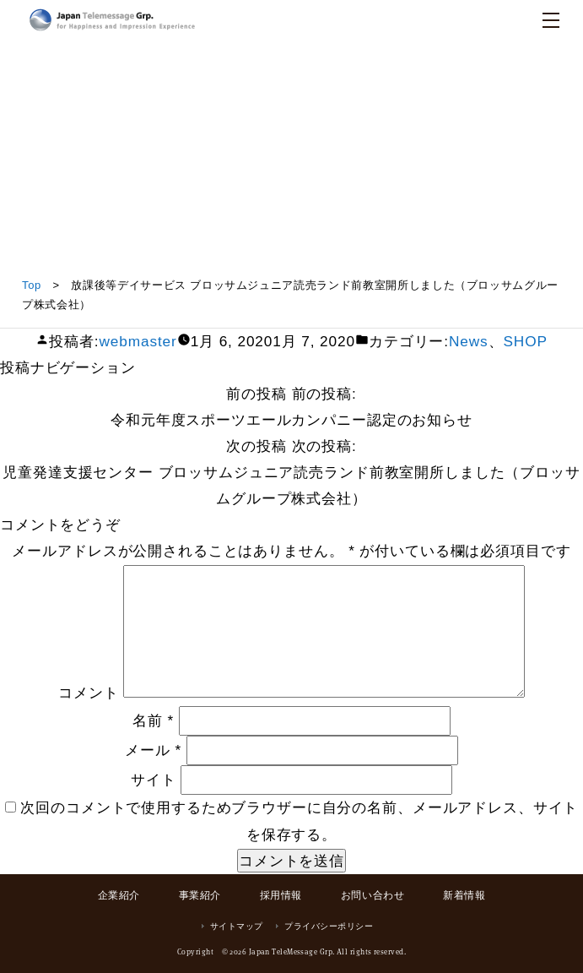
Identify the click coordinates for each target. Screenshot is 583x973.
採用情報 (281, 895)
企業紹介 (119, 895)
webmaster (137, 341)
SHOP (525, 341)
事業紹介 (200, 895)
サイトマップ (236, 926)
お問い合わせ (373, 895)
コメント (88, 692)
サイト (153, 779)
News (469, 341)
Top (31, 285)
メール (153, 750)
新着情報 (464, 895)
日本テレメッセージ (112, 19)
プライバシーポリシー (328, 926)
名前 (153, 720)
